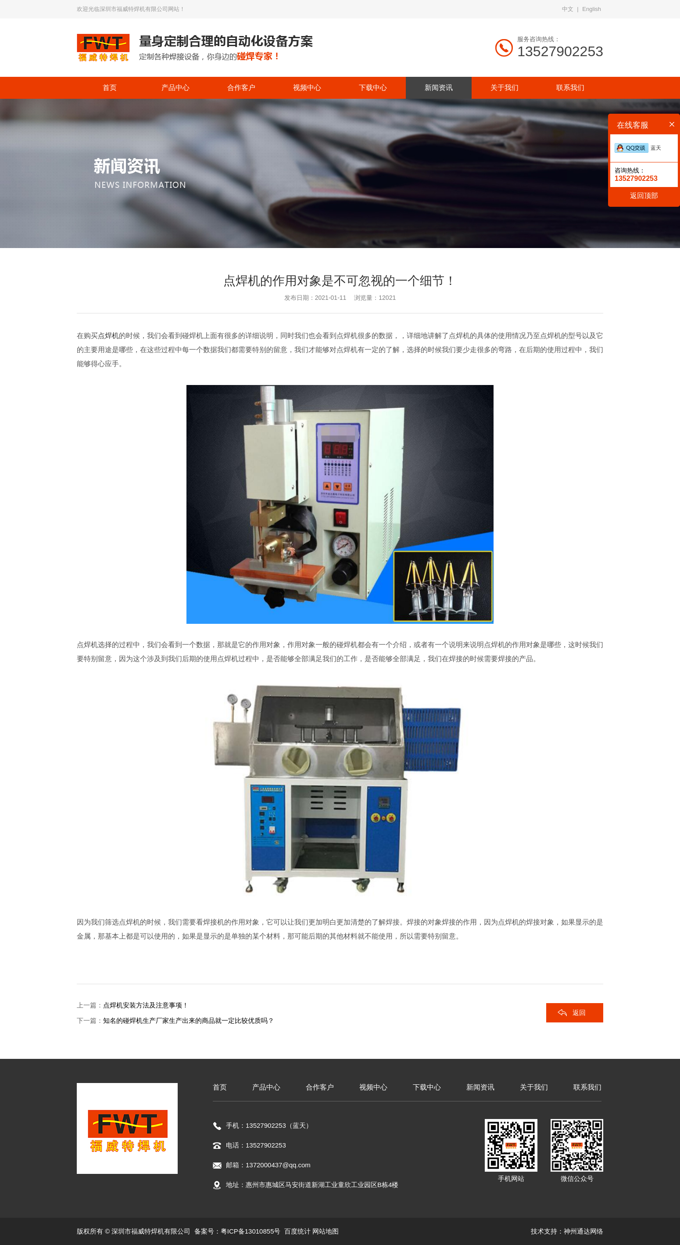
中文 (567, 9)
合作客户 (320, 1087)
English (591, 9)
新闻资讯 (480, 1087)
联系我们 (587, 1087)
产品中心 (266, 1087)
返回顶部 (644, 195)
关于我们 (534, 1087)
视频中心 (373, 1087)
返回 (579, 1012)
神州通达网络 (583, 1231)
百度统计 (297, 1231)
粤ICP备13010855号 (251, 1231)
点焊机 (108, 335)
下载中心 (427, 1087)
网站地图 (325, 1231)
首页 (220, 1087)
